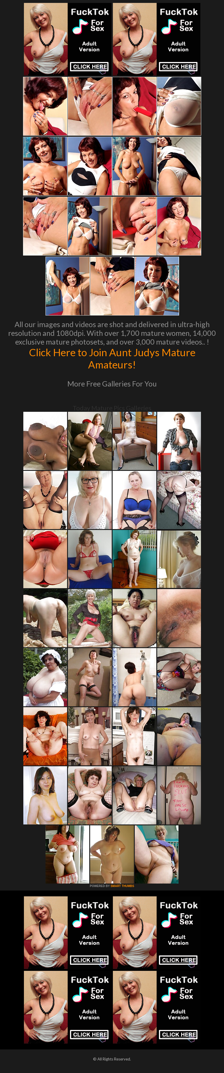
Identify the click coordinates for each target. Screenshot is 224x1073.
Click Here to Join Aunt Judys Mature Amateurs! (112, 358)
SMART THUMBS (122, 886)
